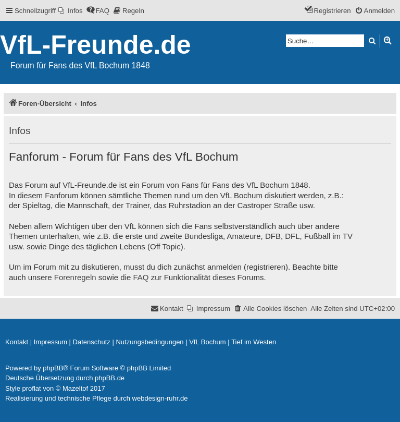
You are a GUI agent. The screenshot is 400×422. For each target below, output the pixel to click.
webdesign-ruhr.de (160, 398)
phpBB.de (109, 378)
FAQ (141, 277)
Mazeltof (75, 388)
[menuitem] (70, 10)
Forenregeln (75, 277)
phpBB (53, 368)
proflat (31, 388)
